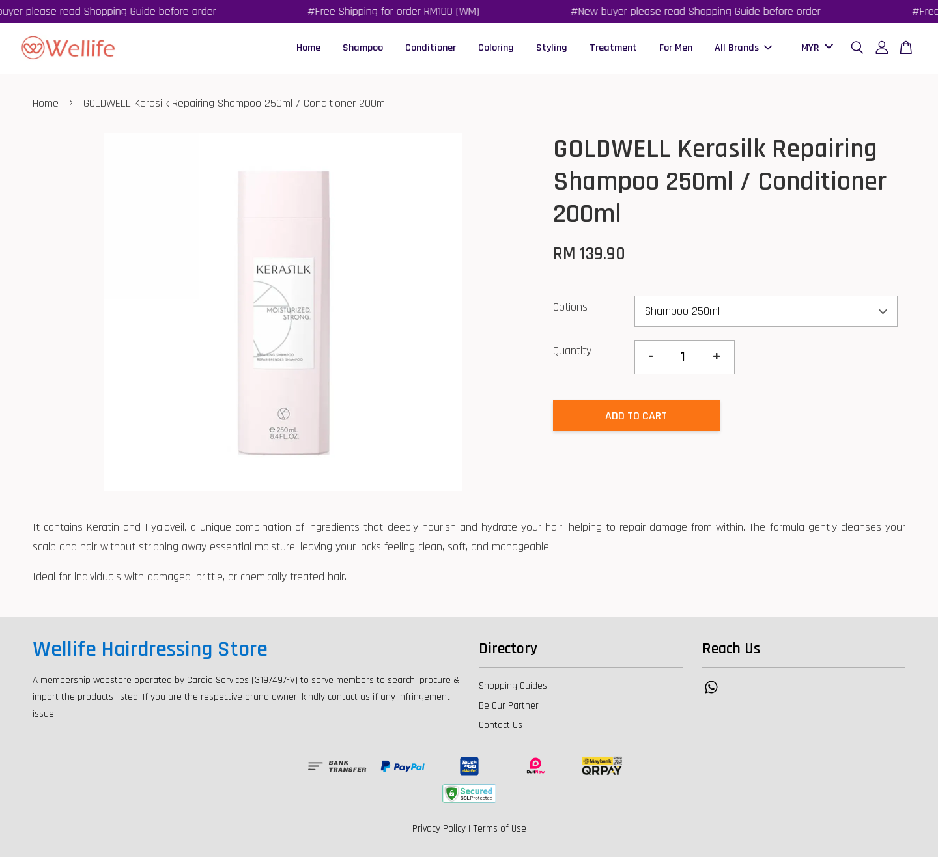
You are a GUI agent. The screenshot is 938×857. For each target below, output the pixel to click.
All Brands (743, 48)
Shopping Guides (513, 686)
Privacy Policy (439, 828)
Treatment (613, 48)
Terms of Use (499, 828)
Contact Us (500, 725)
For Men (675, 48)
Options (570, 307)
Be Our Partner (509, 705)
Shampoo (363, 48)
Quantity (572, 350)
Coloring (496, 48)
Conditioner (430, 48)
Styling (551, 48)
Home (308, 48)
